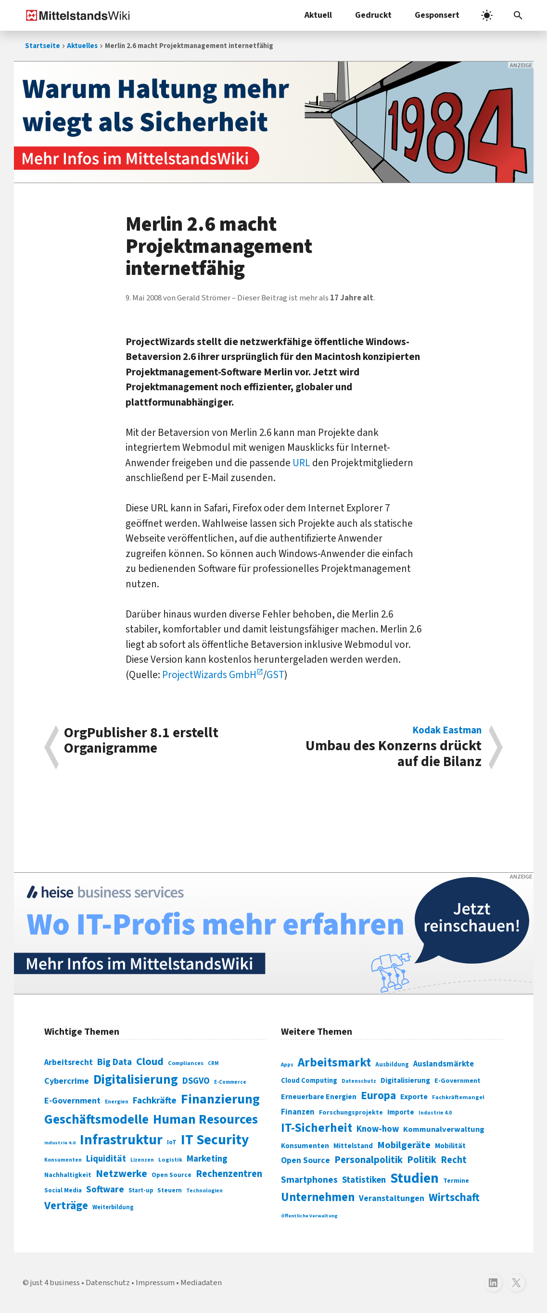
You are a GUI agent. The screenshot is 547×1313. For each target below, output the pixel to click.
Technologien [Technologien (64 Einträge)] (204, 1190)
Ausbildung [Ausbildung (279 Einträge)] (392, 1064)
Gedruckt (373, 15)
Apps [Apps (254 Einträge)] (287, 1064)
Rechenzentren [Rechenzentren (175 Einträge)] (229, 1174)
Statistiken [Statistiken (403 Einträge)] (364, 1180)
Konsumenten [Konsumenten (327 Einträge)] (305, 1145)
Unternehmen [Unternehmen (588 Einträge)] (318, 1197)
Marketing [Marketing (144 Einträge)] (207, 1158)
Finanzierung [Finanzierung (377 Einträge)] (220, 1099)
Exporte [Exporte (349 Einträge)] (414, 1096)
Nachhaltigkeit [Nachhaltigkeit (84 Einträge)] (67, 1175)
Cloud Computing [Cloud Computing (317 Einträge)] (309, 1081)
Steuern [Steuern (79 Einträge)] (169, 1190)
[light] (487, 15)
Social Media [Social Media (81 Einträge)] (63, 1190)
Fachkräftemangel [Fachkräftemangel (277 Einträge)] (458, 1097)
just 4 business (55, 1282)
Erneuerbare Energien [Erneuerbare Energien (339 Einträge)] (318, 1096)
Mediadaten (201, 1282)
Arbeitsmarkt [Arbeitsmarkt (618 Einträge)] (334, 1062)
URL (301, 463)
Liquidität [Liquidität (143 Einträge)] (106, 1158)
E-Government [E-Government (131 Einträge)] (72, 1101)
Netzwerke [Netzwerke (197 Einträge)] (121, 1173)
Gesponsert (437, 15)
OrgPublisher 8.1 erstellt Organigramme (141, 741)
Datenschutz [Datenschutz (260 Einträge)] (359, 1081)
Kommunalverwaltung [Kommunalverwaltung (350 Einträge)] (443, 1129)
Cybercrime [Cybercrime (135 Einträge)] (66, 1081)
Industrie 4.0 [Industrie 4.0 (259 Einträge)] (435, 1112)
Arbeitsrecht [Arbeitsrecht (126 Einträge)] (68, 1062)
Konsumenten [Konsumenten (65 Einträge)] (63, 1160)
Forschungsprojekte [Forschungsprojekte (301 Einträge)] (351, 1112)
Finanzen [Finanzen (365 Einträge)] (298, 1112)
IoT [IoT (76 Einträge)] (172, 1142)
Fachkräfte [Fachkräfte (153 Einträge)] (155, 1100)
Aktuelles (82, 46)
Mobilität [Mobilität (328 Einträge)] (450, 1145)
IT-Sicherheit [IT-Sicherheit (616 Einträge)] (316, 1128)
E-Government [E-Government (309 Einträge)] (457, 1081)
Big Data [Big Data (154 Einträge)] (114, 1062)
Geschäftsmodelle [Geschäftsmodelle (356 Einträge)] (96, 1119)
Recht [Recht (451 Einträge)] (454, 1160)
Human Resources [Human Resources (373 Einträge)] (205, 1119)
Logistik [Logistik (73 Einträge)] (170, 1159)
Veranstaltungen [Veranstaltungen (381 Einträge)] (391, 1198)
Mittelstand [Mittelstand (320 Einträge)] (353, 1146)
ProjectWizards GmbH (209, 675)
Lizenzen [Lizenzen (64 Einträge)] (142, 1160)
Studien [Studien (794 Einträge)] (414, 1178)
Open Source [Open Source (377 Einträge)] (305, 1160)
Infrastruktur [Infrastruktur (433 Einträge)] (121, 1140)
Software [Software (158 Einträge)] (105, 1189)
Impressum (155, 1282)
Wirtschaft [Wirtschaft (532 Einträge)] (454, 1197)
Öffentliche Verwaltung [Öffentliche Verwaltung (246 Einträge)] (309, 1215)
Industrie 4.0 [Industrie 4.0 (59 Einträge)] (60, 1142)
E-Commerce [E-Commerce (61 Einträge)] (230, 1082)
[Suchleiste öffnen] (518, 15)
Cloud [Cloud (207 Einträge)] (150, 1061)
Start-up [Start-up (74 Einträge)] (140, 1190)
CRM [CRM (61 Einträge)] (213, 1063)
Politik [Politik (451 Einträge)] (421, 1160)
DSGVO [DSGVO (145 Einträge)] (196, 1081)
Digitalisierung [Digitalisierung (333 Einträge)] (405, 1080)
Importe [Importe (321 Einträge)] (400, 1112)
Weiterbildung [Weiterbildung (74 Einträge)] (113, 1207)
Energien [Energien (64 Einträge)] (116, 1101)
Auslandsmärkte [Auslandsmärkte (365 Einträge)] (443, 1064)
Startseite (42, 46)
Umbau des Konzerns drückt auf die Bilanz (382, 747)
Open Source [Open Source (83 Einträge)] (171, 1174)
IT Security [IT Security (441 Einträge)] (215, 1140)
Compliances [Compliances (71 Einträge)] (186, 1063)
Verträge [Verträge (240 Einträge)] (66, 1206)
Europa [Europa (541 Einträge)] (378, 1095)
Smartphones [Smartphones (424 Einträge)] (309, 1180)
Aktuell (318, 15)
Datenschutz (108, 1282)
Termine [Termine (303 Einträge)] (456, 1181)
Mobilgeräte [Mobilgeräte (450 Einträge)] (404, 1145)
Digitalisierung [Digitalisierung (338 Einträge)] (135, 1080)
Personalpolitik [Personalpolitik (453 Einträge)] (368, 1160)
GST (275, 675)
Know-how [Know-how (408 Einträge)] (377, 1129)
